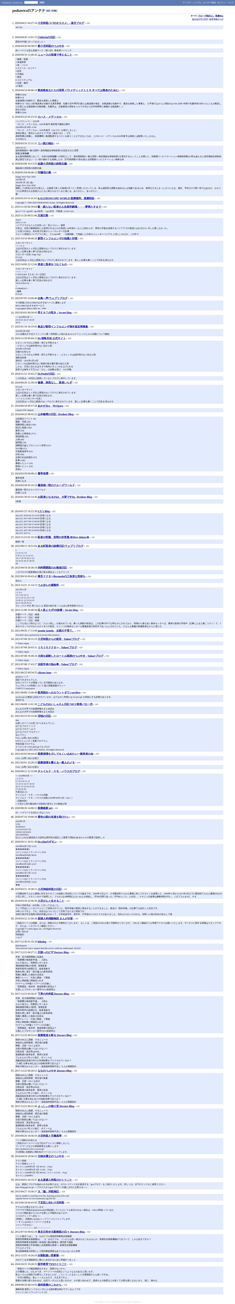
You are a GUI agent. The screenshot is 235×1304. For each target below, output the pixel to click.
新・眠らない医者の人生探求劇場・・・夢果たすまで (69, 206)
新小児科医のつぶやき (51, 46)
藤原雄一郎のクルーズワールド (56, 485)
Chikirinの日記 (46, 37)
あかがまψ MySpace (50, 405)
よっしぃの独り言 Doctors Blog (56, 1106)
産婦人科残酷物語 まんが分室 (55, 918)
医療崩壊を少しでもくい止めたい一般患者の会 (65, 753)
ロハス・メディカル (50, 116)
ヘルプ (230, 2)
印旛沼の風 (44, 172)
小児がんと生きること (51, 900)
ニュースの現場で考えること (55, 54)
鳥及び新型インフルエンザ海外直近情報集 (63, 326)
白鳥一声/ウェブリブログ (52, 298)
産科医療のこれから (50, 1284)
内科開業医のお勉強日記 (52, 567)
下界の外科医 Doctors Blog (53, 993)
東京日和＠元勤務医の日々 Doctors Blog (61, 1231)
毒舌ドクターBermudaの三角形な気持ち (61, 576)
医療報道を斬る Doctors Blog (54, 1035)
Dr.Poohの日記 (46, 373)
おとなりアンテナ (200, 19)
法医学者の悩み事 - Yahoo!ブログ (57, 664)
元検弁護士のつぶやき (51, 1156)
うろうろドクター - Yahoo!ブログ (57, 647)
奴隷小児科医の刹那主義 (52, 163)
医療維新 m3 (45, 808)
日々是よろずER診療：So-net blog (58, 610)
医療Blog (219, 16)
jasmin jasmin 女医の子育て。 (56, 630)
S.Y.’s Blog (44, 511)
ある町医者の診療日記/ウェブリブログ (60, 546)
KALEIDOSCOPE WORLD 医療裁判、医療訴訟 (66, 198)
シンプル (197, 2)
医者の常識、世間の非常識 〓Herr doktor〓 (63, 537)
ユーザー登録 (209, 2)
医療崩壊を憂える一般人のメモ (56, 762)
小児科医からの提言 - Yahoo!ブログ (59, 639)
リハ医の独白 (46, 143)
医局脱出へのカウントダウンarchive (59, 692)
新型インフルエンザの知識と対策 (57, 238)
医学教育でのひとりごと (52, 1264)
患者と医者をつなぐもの (52, 264)
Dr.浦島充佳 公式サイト (52, 338)
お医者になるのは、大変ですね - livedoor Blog (65, 497)
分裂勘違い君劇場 (48, 1255)
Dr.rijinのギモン (47, 841)
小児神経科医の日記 (50, 889)
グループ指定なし (206, 16)
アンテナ (187, 2)
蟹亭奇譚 (43, 473)
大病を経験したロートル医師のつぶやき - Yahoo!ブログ (70, 655)
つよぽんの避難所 (48, 585)
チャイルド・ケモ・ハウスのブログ (59, 771)
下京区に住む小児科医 (51, 1202)
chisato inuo (44, 672)
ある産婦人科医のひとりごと (55, 1179)
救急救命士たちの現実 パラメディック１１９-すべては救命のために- (79, 90)
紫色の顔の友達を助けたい (53, 816)
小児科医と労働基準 (50, 1135)
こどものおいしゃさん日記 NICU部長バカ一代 (65, 704)
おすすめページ (216, 19)
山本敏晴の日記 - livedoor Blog (55, 414)
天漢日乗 (43, 215)
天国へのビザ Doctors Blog (53, 952)
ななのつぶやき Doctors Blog (54, 1070)
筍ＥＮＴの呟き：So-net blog (55, 312)
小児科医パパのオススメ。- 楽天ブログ (61, 23)
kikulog (42, 941)
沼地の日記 (44, 716)
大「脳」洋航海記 (49, 1191)
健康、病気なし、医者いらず (55, 382)
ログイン (221, 2)
